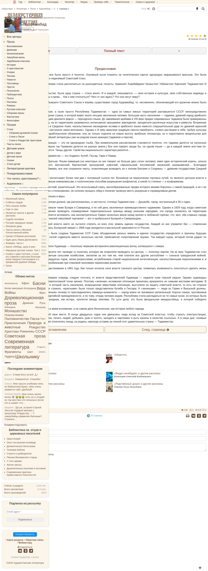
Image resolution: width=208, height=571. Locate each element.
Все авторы (25, 36)
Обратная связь (46, 540)
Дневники (23, 50)
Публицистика (25, 94)
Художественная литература (36, 19)
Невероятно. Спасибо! (39, 379)
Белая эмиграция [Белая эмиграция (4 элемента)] (25, 288)
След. (162, 435)
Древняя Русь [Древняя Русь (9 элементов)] (45, 303)
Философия (24, 120)
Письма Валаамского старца (33, 457)
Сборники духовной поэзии (34, 133)
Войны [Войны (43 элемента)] (21, 293)
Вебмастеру (37, 542)
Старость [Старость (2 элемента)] (52, 347)
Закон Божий (25, 438)
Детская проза (25, 156)
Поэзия (22, 124)
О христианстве (26, 68)
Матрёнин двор (25, 226)
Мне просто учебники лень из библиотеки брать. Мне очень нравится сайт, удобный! (35, 386)
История (22, 65)
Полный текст (140, 51)
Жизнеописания (26, 53)
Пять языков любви (27, 206)
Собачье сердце (25, 202)
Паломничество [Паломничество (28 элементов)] (28, 319)
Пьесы (21, 98)
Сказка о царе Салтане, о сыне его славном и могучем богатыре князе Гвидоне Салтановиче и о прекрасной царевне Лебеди (34, 258)
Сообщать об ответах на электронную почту (93, 560)
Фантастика (24, 116)
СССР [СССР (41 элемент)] (52, 331)
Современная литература (116, 18)
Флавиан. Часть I (26, 243)
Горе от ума (23, 209)
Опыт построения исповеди (32, 442)
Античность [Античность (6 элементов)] (22, 283)
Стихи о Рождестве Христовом (36, 140)
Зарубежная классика (29, 61)
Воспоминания (26, 46)
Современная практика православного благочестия (32, 473)
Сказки (22, 160)
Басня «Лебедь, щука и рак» (32, 246)
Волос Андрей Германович (99, 30)
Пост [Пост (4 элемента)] (54, 318)
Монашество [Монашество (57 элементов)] (27, 311)
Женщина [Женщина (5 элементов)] (21, 307)
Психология (24, 90)
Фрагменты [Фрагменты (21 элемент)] (24, 352)
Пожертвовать (75, 515)
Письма (22, 76)
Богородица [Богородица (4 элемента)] (41, 288)
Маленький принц (26, 198)
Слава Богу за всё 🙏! (36, 374)
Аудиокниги (25, 183)
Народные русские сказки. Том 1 (34, 250)
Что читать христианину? (34, 178)
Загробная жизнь (27, 57)
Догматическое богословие (32, 446)
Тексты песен (25, 144)
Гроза (20, 265)
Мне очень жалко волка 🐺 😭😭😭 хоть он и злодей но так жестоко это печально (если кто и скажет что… (36, 398)
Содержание (91, 51)
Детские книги (27, 148)
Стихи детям (25, 164)
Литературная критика (32, 168)
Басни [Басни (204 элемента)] (50, 283)
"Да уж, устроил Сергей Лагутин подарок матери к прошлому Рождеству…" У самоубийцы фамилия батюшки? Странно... (34, 413)
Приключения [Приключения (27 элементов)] (26, 323)
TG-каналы (120, 521)
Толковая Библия (27, 450)
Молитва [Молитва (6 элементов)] (52, 307)
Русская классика (27, 109)
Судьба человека (26, 219)
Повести (22, 79)
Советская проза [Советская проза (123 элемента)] (36, 336)
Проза (90, 18)
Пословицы (24, 83)
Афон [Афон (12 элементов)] (36, 283)
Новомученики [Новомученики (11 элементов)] (25, 315)
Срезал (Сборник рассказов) (32, 236)
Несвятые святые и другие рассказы (31, 214)
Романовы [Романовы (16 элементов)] (38, 331)
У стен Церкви (25, 461)
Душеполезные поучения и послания (37, 468)
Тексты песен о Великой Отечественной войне (30, 231)
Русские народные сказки (30, 222)
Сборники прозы (27, 113)
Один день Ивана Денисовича (33, 239)
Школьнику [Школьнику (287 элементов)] (39, 356)
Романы (98, 18)
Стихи (21, 129)
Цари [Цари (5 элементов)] (41, 351)
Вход (134, 8)
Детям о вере (25, 153)
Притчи (22, 87)
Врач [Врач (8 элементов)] (54, 292)
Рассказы (23, 102)
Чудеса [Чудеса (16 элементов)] (21, 356)
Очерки (22, 72)
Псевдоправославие (31, 173)
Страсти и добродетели (30, 453)
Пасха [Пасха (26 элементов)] (46, 319)
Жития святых (25, 465)
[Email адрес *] (36, 511)
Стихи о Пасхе (28, 136)
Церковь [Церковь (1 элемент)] (53, 352)
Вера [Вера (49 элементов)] (52, 288)
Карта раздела (26, 540)
